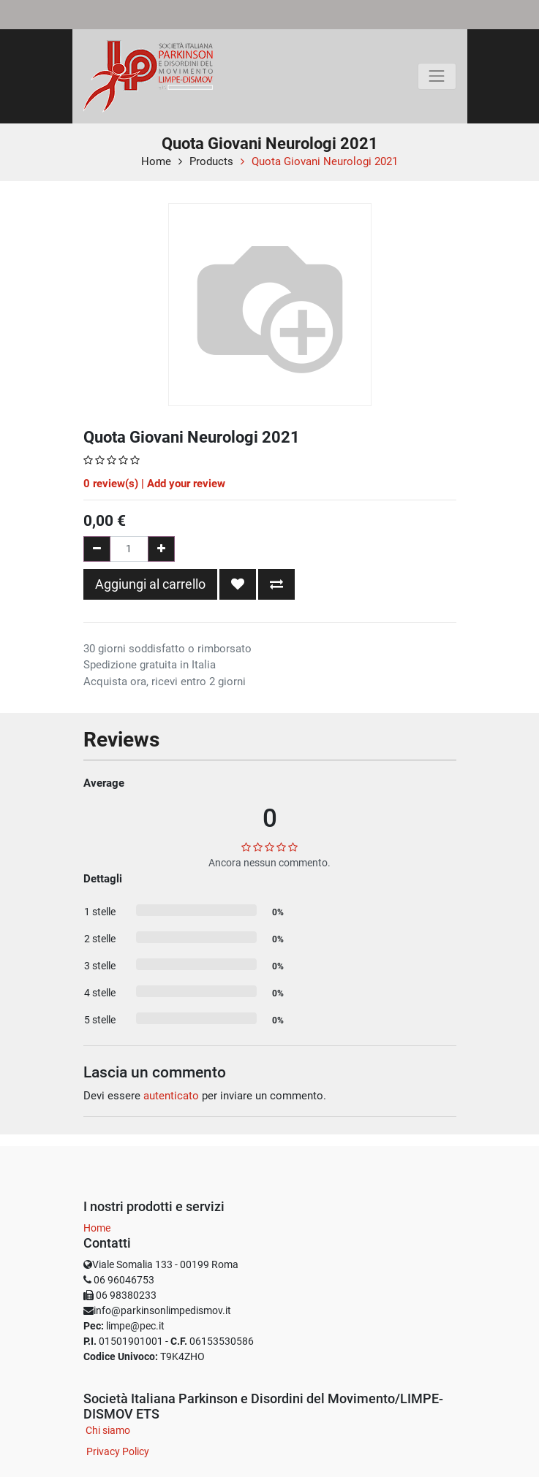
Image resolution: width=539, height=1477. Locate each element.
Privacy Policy (117, 1451)
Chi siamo (108, 1430)
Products (211, 161)
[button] (237, 584)
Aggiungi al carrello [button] (150, 584)
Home (156, 161)
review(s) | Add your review (154, 483)
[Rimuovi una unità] (96, 549)
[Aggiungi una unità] (161, 549)
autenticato (171, 1095)
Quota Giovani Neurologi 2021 (325, 161)
